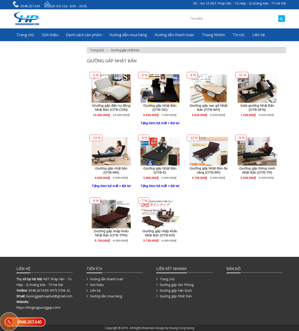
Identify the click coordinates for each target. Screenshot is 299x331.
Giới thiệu (50, 34)
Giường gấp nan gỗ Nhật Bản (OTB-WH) (208, 107)
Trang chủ (25, 34)
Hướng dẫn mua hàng (128, 34)
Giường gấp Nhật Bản (176, 296)
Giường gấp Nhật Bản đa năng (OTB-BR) (208, 170)
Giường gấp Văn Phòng (177, 285)
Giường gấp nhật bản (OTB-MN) (111, 170)
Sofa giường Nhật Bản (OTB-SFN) (257, 107)
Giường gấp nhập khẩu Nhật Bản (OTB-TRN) (111, 233)
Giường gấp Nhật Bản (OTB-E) (160, 170)
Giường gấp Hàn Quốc (176, 290)
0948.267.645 (29, 322)
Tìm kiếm (281, 18)
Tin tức (239, 34)
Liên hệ (258, 34)
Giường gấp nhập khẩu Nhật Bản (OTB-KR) (159, 233)
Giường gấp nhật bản (125, 50)
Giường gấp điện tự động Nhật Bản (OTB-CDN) (111, 107)
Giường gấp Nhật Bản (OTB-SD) (160, 107)
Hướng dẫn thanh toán (174, 34)
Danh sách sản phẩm (84, 34)
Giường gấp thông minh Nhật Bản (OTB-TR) (257, 170)
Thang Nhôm (213, 34)
